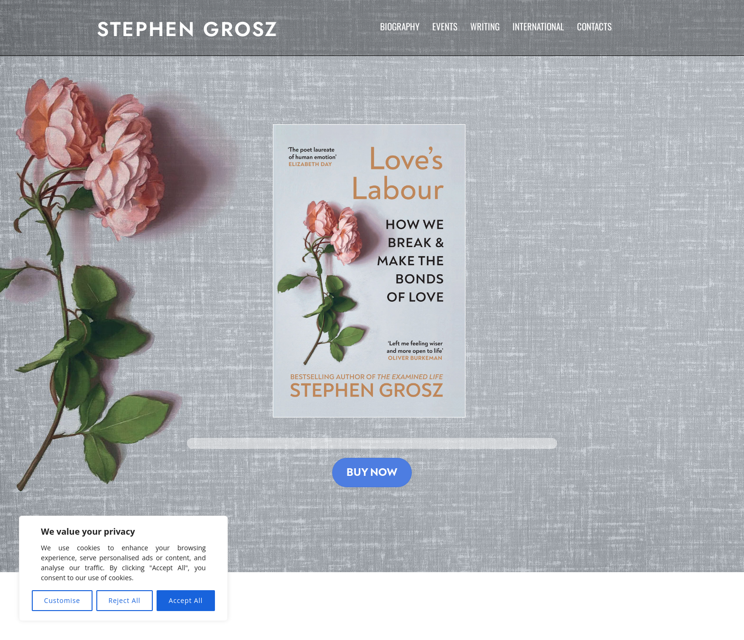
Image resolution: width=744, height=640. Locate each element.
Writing (485, 26)
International (538, 26)
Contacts (594, 26)
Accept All (186, 600)
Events (444, 26)
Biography (399, 26)
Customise (62, 600)
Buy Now (372, 472)
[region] (123, 568)
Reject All (124, 600)
